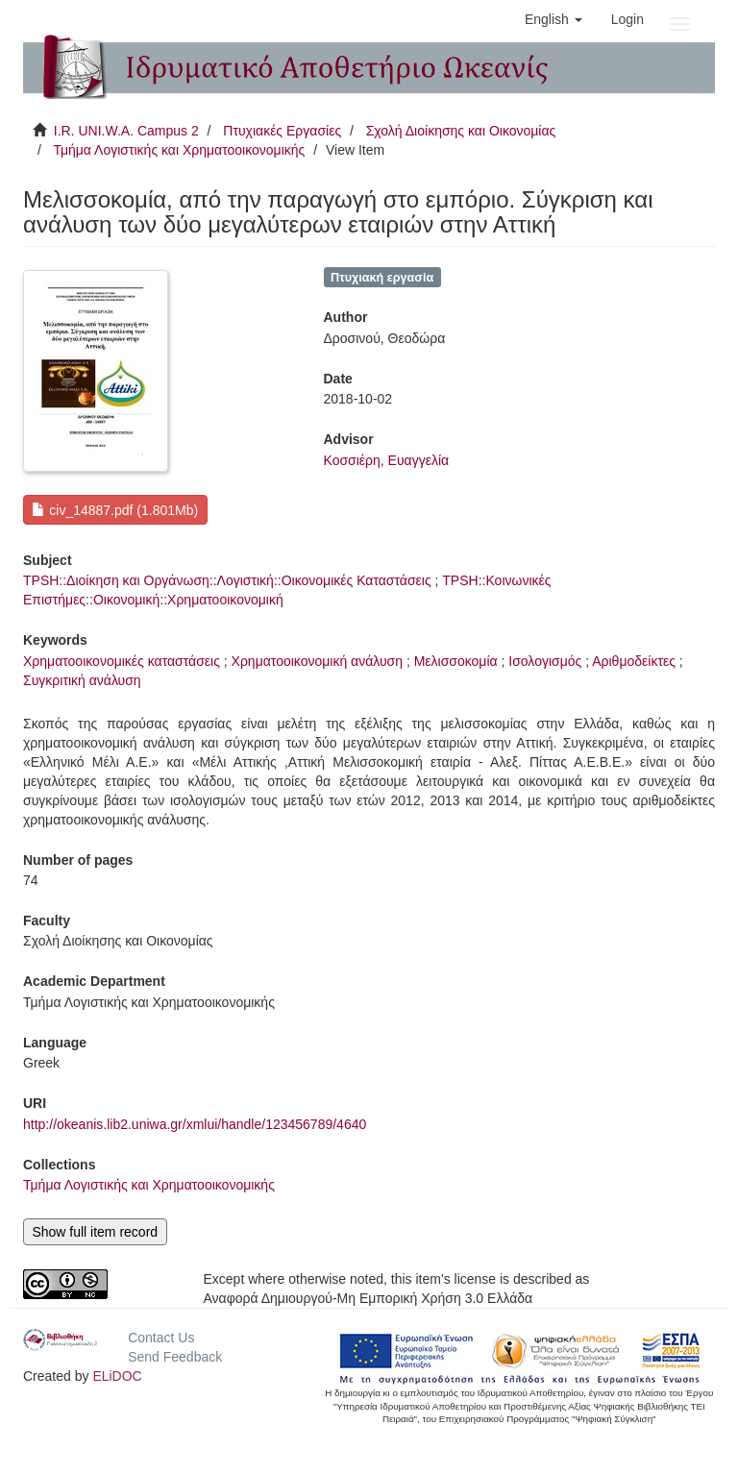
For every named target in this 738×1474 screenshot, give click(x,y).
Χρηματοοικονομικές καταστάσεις (121, 661)
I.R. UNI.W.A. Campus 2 (126, 130)
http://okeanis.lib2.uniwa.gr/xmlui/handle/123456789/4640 (194, 1124)
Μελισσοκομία (456, 661)
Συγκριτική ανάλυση (82, 680)
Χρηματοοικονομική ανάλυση (317, 661)
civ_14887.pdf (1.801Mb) (115, 510)
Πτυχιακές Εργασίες (282, 130)
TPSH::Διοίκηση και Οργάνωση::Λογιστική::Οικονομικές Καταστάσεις (227, 580)
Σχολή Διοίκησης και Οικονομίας (461, 130)
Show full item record (95, 1232)
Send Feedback (175, 1356)
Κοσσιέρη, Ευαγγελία (387, 460)
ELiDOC (116, 1376)
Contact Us (161, 1337)
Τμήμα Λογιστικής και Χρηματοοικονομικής (179, 150)
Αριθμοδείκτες (634, 661)
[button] (553, 19)
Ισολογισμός (544, 661)
